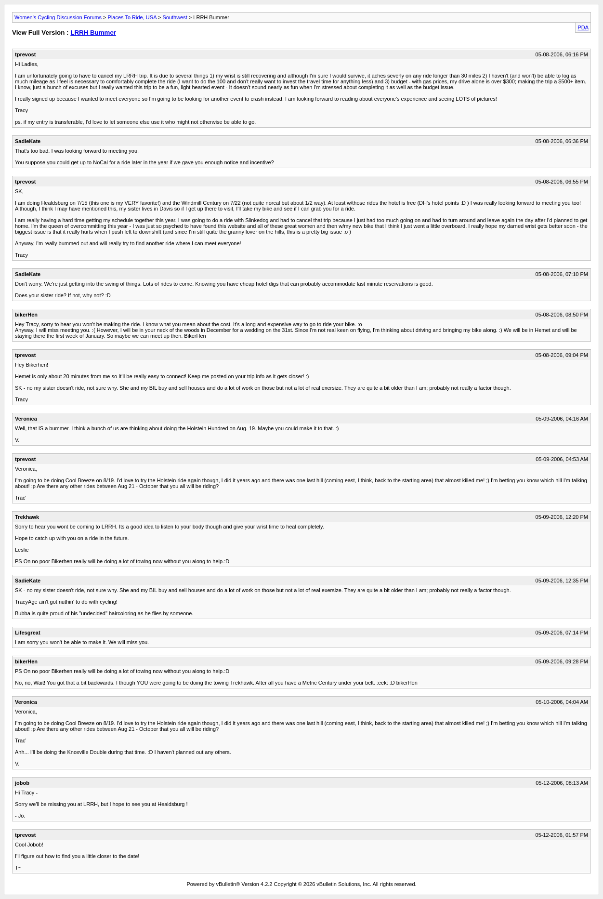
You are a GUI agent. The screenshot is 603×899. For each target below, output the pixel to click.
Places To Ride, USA (132, 17)
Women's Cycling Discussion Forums (58, 17)
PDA (583, 27)
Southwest (174, 17)
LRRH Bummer (93, 32)
